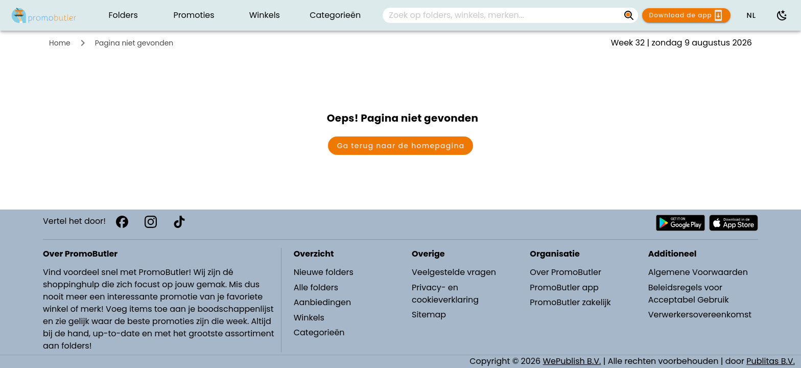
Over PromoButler (565, 272)
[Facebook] (122, 222)
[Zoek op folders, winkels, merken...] (502, 15)
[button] (751, 15)
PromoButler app (564, 287)
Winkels (309, 318)
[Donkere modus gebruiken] (782, 15)
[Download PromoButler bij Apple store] (733, 223)
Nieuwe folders (324, 272)
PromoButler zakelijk (570, 302)
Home (59, 43)
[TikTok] (179, 222)
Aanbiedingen (322, 302)
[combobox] (510, 15)
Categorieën (319, 332)
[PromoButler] (44, 15)
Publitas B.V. (770, 361)
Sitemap (429, 314)
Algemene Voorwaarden (698, 272)
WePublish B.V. (572, 361)
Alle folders (316, 287)
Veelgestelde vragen (454, 272)
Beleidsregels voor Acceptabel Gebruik (688, 294)
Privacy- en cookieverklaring (445, 294)
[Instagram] (150, 222)
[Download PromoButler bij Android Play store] (680, 223)
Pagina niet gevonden (134, 43)
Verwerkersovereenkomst (700, 314)
